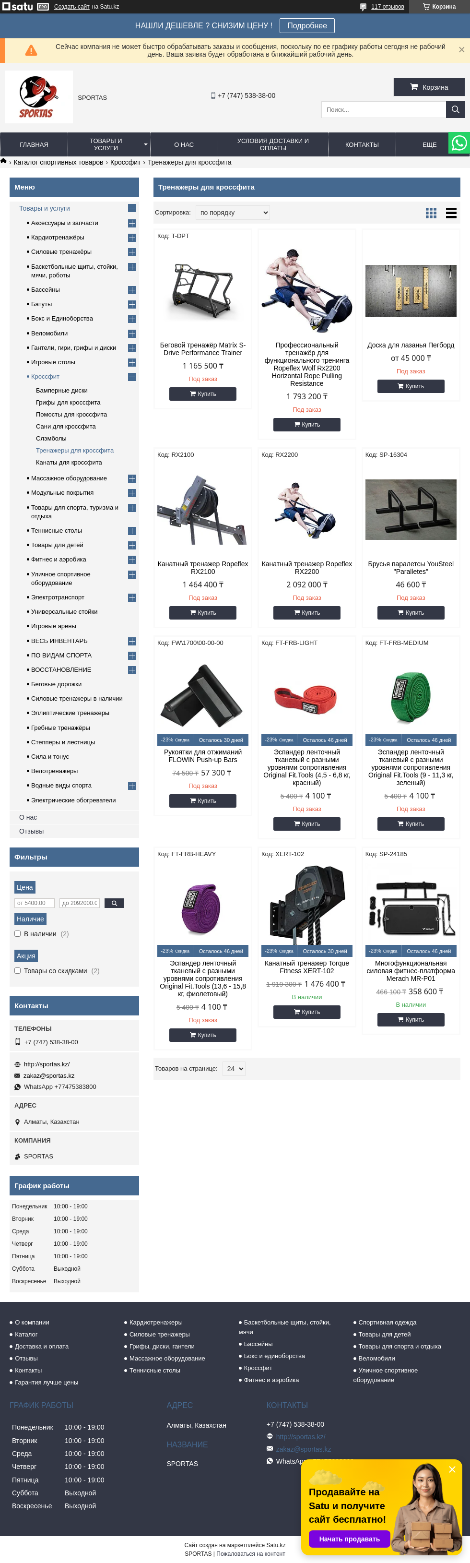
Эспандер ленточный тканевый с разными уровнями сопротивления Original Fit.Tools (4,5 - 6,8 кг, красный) (306, 767)
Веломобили (49, 333)
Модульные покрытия (62, 492)
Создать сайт (72, 6)
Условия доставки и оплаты (273, 144)
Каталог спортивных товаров (58, 162)
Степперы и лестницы (63, 742)
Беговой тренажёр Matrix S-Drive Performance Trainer (203, 349)
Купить (207, 394)
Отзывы (31, 831)
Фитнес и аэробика (58, 559)
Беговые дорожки (56, 684)
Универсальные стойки (64, 611)
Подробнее (307, 26)
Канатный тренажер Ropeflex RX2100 (203, 567)
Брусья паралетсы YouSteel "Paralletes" (411, 567)
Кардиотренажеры (156, 1322)
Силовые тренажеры (159, 1334)
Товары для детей (57, 545)
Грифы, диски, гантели (162, 1346)
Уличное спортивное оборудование (385, 1375)
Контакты (362, 144)
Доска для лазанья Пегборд (410, 345)
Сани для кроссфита (66, 426)
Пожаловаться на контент (250, 1554)
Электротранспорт (57, 597)
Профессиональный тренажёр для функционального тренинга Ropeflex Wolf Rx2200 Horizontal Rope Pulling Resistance (307, 364)
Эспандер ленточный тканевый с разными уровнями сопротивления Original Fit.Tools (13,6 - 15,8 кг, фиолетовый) (203, 978)
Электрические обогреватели (73, 800)
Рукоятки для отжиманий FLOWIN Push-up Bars (203, 756)
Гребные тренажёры (60, 727)
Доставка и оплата (42, 1346)
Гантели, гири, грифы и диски (73, 347)
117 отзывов (387, 6)
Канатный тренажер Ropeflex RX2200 (307, 567)
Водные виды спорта (61, 785)
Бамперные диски (62, 390)
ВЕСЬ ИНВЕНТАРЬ (59, 640)
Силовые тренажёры (61, 251)
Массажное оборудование (69, 478)
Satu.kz (275, 1545)
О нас (184, 144)
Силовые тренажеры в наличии (77, 698)
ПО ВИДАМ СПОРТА (61, 655)
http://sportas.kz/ (47, 1064)
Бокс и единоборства (274, 1356)
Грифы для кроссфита (68, 402)
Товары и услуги (106, 144)
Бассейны (45, 289)
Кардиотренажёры (57, 237)
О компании (32, 1322)
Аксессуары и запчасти (64, 223)
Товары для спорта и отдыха (400, 1346)
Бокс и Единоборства (62, 318)
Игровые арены (53, 626)
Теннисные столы (56, 530)
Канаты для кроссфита (69, 462)
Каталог (26, 1334)
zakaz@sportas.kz (49, 1075)
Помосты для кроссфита (71, 414)
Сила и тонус (50, 756)
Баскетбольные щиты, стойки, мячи (285, 1327)
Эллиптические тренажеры (70, 712)
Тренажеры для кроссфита (75, 450)
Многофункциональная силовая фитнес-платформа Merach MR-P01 (411, 970)
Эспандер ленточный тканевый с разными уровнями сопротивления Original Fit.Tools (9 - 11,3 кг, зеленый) (411, 767)
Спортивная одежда (388, 1322)
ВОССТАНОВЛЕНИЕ (61, 669)
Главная (34, 144)
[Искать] (455, 109)
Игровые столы (53, 362)
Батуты (41, 304)
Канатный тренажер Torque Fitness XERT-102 (307, 967)
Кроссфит (125, 162)
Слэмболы (51, 438)
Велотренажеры (54, 771)
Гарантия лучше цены (46, 1382)
